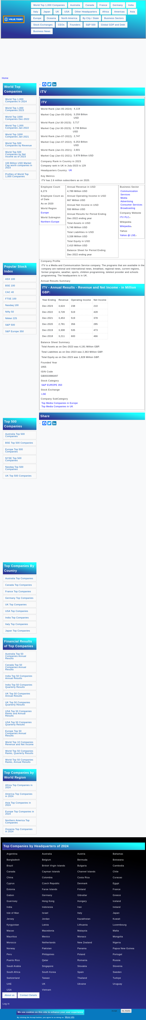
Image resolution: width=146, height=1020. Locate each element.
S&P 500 (91, 25)
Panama (82, 948)
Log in (6, 1004)
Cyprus (11, 883)
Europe (37, 18)
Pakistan (47, 948)
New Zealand (84, 942)
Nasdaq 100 (12, 305)
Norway (11, 948)
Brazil (10, 865)
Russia (116, 960)
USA (66, 11)
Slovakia (82, 966)
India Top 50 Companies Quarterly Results (18, 686)
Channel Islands (86, 871)
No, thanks (126, 1011)
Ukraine (81, 984)
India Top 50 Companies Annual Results (18, 677)
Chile (116, 871)
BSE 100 (10, 285)
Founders (75, 25)
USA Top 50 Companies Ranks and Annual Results (18, 713)
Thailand (82, 978)
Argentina (12, 854)
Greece (117, 895)
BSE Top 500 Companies (19, 443)
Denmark (82, 883)
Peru (9, 954)
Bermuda (82, 860)
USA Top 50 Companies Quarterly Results (18, 723)
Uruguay (117, 984)
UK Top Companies (16, 604)
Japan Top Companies (17, 630)
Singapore (47, 966)
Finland (81, 889)
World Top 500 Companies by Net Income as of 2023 (15, 154)
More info (69, 1017)
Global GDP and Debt (113, 25)
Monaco (81, 936)
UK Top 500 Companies (18, 476)
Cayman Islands (51, 871)
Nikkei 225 (11, 318)
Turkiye (117, 978)
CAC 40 (9, 292)
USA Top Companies (16, 611)
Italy (35, 11)
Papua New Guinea (123, 948)
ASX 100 (10, 279)
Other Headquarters (86, 11)
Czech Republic (51, 883)
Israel (45, 913)
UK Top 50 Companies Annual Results (17, 694)
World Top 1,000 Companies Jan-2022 (17, 126)
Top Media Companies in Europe (59, 403)
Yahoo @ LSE (128, 235)
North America (69, 18)
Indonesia (47, 907)
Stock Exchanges (43, 25)
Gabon (10, 895)
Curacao (117, 877)
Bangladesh (13, 860)
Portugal (117, 954)
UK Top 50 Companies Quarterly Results (17, 703)
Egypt (116, 883)
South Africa (13, 972)
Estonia (11, 889)
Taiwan (46, 978)
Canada (90, 5)
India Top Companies (17, 617)
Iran (79, 907)
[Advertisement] (74, 57)
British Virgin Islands (53, 865)
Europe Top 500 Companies (14, 450)
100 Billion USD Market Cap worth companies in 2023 (18, 165)
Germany (118, 5)
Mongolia (118, 936)
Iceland (117, 901)
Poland (81, 954)
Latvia (45, 925)
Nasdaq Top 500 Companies (14, 468)
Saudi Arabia (14, 966)
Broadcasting (128, 208)
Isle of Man (13, 913)
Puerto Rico (13, 960)
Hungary (82, 901)
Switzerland (13, 978)
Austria (81, 854)
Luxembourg (120, 925)
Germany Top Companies (19, 598)
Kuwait (116, 919)
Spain (80, 972)
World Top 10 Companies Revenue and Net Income (19, 743)
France (103, 5)
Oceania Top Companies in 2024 (19, 830)
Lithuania (82, 925)
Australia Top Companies (19, 578)
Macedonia (48, 930)
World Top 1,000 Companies (49, 5)
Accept (114, 1011)
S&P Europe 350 (14, 331)
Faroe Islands (49, 889)
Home (5, 78)
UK (57, 11)
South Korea (49, 972)
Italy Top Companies (16, 624)
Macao (10, 930)
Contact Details (28, 995)
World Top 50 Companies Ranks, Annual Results (19, 761)
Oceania (51, 18)
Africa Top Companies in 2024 (19, 786)
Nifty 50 (9, 312)
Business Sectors (114, 18)
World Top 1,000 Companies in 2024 (16, 100)
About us (10, 995)
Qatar (45, 960)
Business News (41, 31)
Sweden (117, 972)
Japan (46, 11)
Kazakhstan (83, 919)
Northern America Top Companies (17, 821)
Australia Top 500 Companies (15, 435)
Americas (119, 11)
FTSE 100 (10, 298)
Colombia (47, 877)
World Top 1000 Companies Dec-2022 (17, 118)
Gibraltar (82, 895)
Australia (75, 5)
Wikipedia (126, 226)
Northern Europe (50, 221)
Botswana (118, 860)
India (131, 5)
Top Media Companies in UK (57, 406)
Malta (116, 930)
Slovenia (117, 966)
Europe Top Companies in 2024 (19, 812)
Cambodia (118, 865)
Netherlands (49, 942)
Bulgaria (82, 865)
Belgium (46, 860)
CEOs (61, 25)
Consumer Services (131, 204)
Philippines (48, 954)
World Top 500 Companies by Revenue (18, 144)
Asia (132, 11)
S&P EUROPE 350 (51, 385)
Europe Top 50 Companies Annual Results (15, 733)
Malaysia (82, 930)
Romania (82, 960)
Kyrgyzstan (13, 925)
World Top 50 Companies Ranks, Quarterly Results (19, 752)
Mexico (46, 936)
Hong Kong (48, 901)
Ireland (117, 907)
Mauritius (12, 936)
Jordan (46, 919)
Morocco (11, 942)
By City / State (91, 18)
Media (124, 198)
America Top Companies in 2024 (18, 795)
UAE (9, 984)
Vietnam (46, 990)
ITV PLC (125, 217)
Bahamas (118, 854)
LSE (43, 394)
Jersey (10, 919)
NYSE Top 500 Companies (13, 459)
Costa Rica (83, 877)
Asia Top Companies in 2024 (18, 804)
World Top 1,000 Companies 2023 (14, 109)
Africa (105, 11)
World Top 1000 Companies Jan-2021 (17, 135)
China (10, 877)
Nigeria (117, 942)
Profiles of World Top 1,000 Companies (17, 175)
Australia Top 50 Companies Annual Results (15, 656)
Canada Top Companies (18, 585)
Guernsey (12, 901)
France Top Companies (18, 591)
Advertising (127, 201)
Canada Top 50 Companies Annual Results (15, 667)
